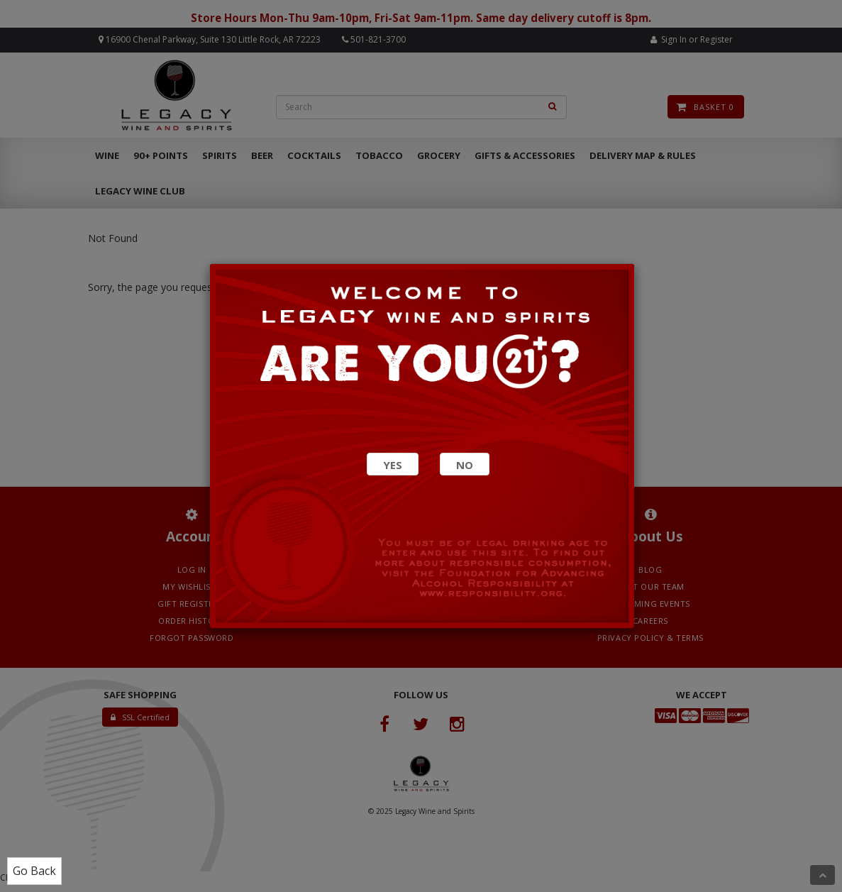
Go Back (34, 871)
